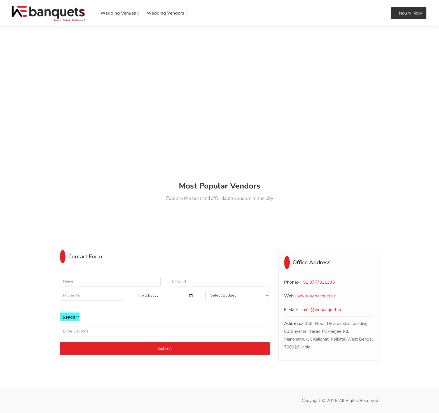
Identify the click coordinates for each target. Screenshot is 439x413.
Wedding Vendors (165, 13)
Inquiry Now (410, 13)
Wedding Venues (118, 13)
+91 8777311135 (318, 282)
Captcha (68, 308)
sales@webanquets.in (321, 310)
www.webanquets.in (317, 296)
